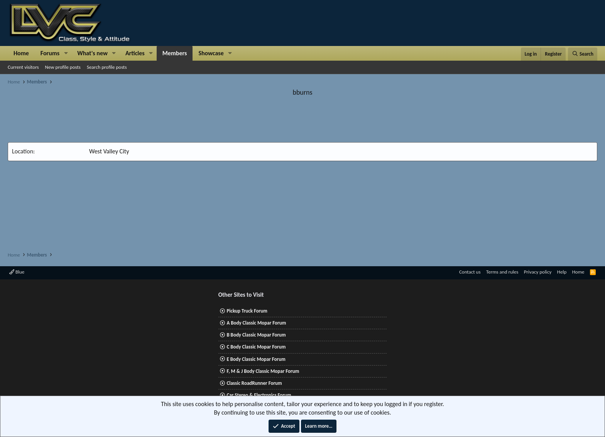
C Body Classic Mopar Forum (256, 347)
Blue (16, 272)
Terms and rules (502, 272)
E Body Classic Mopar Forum (255, 359)
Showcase (210, 53)
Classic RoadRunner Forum (254, 383)
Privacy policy (538, 272)
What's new (92, 53)
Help (561, 272)
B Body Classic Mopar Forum (256, 335)
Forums (50, 53)
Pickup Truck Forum (246, 311)
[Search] (582, 54)
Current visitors (23, 67)
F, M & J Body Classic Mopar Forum (262, 371)
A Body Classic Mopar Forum (256, 323)
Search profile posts (107, 67)
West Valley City (109, 151)
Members (174, 53)
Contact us (470, 272)
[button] (65, 53)
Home (21, 53)
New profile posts (63, 67)
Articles (135, 53)
